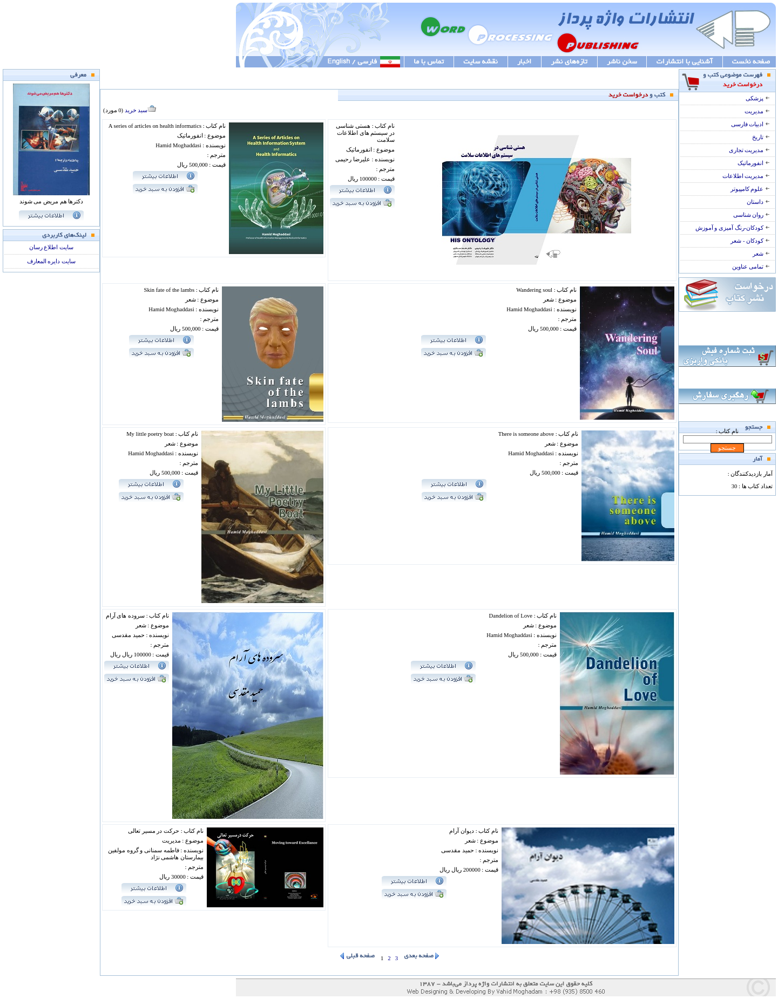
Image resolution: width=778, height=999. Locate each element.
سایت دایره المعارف (51, 261)
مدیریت (757, 111)
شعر (761, 254)
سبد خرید (141, 110)
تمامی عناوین (751, 267)
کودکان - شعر (750, 241)
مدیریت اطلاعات (746, 176)
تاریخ (761, 137)
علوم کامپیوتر (750, 189)
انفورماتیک (754, 163)
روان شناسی (751, 215)
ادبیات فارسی (750, 124)
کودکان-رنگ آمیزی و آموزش (732, 228)
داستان (758, 202)
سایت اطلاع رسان (51, 247)
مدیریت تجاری (749, 150)
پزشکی (758, 98)
